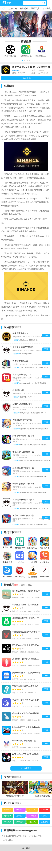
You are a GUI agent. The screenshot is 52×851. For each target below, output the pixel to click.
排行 (30, 585)
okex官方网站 (7, 840)
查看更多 (17, 327)
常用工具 (35, 8)
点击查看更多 (26, 768)
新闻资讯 (46, 8)
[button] (22, 60)
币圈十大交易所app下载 (32, 836)
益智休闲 (13, 8)
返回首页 (26, 848)
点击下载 (27, 78)
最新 (23, 585)
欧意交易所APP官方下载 (12, 836)
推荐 (16, 585)
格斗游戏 (24, 8)
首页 (3, 8)
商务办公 (15, 70)
